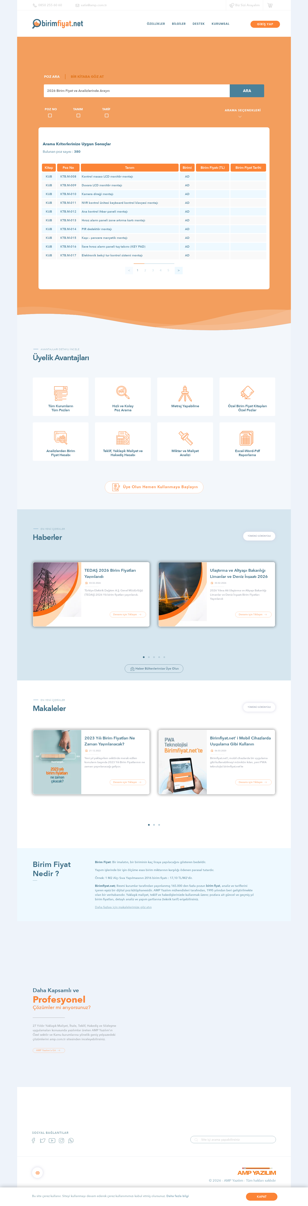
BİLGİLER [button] (179, 24)
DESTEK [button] (199, 24)
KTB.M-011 (68, 203)
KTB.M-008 (68, 177)
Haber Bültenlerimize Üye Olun (154, 669)
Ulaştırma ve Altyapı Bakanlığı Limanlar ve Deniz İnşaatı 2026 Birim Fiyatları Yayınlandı (239, 576)
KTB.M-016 (68, 247)
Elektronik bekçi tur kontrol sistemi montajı (112, 255)
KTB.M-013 (68, 220)
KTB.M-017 (68, 255)
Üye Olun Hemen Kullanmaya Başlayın (154, 487)
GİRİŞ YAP (265, 24)
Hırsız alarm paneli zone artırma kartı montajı (113, 220)
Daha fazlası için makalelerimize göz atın (123, 907)
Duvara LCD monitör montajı (102, 185)
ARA (247, 91)
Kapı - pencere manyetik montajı (104, 238)
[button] (144, 657)
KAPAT (262, 1197)
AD (187, 177)
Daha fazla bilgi (177, 1196)
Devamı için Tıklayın (128, 614)
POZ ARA (52, 76)
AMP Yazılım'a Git (49, 1050)
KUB (49, 177)
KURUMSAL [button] (221, 24)
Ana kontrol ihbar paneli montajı (105, 212)
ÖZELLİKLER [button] (156, 24)
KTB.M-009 (68, 185)
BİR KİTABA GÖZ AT (87, 76)
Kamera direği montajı (97, 194)
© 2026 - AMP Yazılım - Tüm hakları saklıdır (242, 1180)
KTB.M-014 (68, 229)
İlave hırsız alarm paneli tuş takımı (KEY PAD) (113, 247)
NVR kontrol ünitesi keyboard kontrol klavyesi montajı (120, 203)
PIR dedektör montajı (97, 229)
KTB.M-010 (68, 194)
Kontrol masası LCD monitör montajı (107, 177)
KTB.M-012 (68, 212)
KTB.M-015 (68, 238)
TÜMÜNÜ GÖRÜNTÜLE (259, 536)
